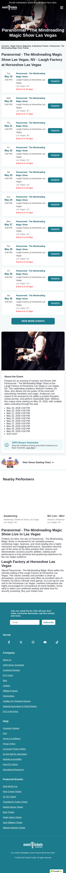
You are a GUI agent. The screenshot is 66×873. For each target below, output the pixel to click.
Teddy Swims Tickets (12, 817)
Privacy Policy (9, 744)
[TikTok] (57, 642)
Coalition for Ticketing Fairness (16, 701)
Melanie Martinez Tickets (14, 828)
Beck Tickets (8, 812)
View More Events (33, 321)
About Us (7, 660)
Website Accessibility (12, 759)
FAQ (5, 733)
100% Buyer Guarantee (13, 665)
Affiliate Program (10, 691)
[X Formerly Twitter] (21, 642)
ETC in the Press (10, 711)
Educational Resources (13, 769)
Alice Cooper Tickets (12, 791)
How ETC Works (10, 764)
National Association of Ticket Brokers (20, 706)
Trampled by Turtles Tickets (15, 802)
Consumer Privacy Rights (14, 749)
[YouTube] (45, 642)
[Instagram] (33, 642)
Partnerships (8, 696)
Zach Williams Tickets (12, 822)
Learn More (31, 448)
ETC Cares (8, 675)
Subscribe (48, 622)
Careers (6, 686)
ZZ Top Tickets (9, 797)
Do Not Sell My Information (15, 754)
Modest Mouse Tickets (13, 807)
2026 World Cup (10, 786)
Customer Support (11, 728)
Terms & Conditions (11, 738)
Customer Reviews (11, 670)
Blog (5, 680)
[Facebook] (9, 642)
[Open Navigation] (61, 7)
